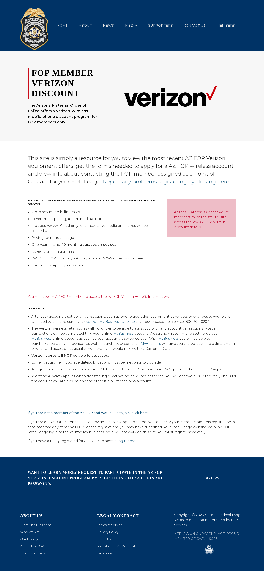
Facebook (105, 553)
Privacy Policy (107, 532)
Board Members (32, 553)
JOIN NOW (211, 478)
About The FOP (32, 546)
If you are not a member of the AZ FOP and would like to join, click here (88, 413)
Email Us (104, 539)
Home (62, 25)
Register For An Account (116, 546)
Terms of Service (109, 525)
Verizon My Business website (110, 322)
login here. (126, 441)
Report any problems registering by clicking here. (166, 181)
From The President (35, 525)
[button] (85, 25)
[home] (35, 25)
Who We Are (30, 532)
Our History (29, 539)
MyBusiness (123, 333)
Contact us (194, 25)
